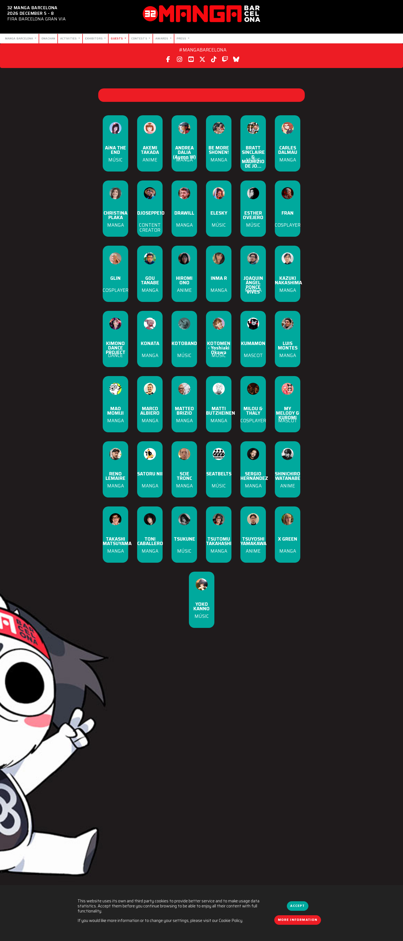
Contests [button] (139, 38)
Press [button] (182, 38)
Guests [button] (117, 38)
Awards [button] (162, 38)
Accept (297, 905)
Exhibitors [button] (94, 38)
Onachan (48, 38)
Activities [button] (69, 38)
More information (298, 919)
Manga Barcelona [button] (19, 38)
